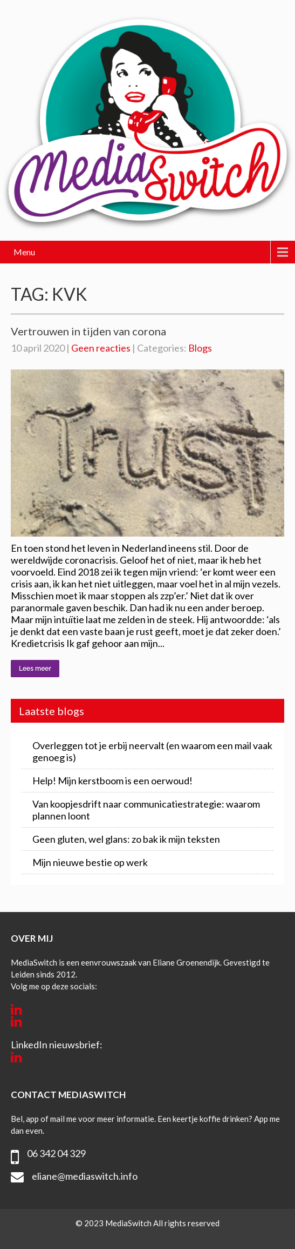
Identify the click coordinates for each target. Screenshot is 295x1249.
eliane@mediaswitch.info (85, 1176)
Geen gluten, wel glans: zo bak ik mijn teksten (126, 839)
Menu (24, 252)
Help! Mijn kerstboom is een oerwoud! (112, 781)
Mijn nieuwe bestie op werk (90, 862)
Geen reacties (101, 348)
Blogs (200, 348)
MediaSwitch (129, 1223)
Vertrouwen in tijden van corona (88, 331)
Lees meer (35, 668)
